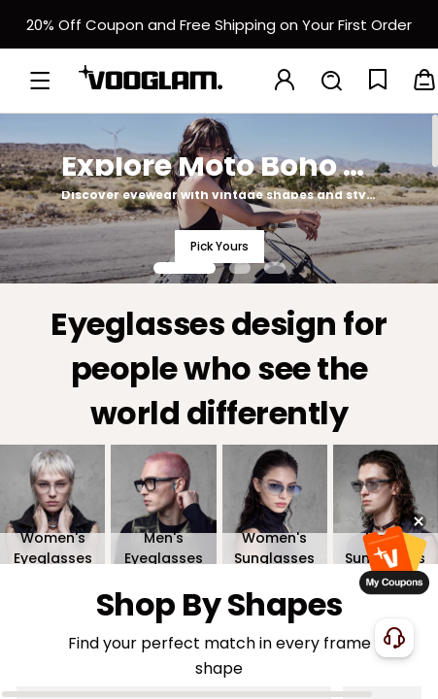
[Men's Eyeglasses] (163, 504)
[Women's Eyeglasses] (52, 504)
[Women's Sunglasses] (274, 504)
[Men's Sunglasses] (385, 504)
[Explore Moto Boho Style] (219, 198)
